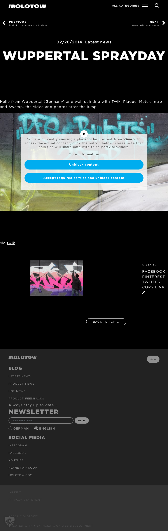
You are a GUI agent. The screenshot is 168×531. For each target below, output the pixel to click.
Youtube (16, 460)
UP (153, 359)
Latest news (98, 42)
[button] (9, 521)
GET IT (81, 420)
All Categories (125, 5)
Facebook (17, 452)
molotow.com (20, 475)
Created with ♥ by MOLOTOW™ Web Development (51, 525)
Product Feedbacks (26, 398)
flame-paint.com (23, 467)
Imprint (15, 492)
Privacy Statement (25, 499)
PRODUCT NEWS (21, 383)
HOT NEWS (17, 391)
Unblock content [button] (84, 164)
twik (11, 243)
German (21, 428)
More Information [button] (84, 154)
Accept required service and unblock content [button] (84, 178)
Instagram (18, 445)
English (47, 428)
